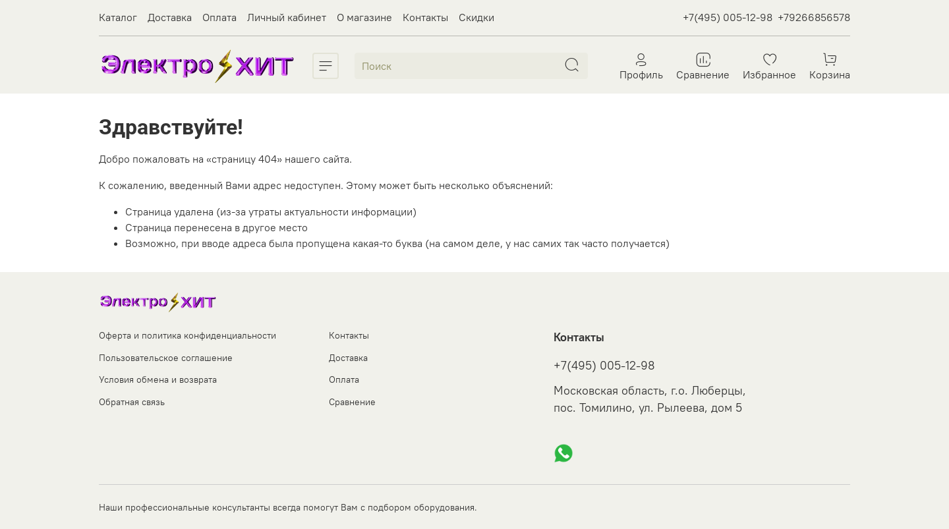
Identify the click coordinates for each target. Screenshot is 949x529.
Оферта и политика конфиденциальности (187, 335)
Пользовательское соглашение (166, 358)
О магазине (364, 17)
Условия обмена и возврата (158, 379)
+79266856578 (814, 17)
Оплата (219, 17)
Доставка (170, 17)
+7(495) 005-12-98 (727, 17)
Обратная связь (132, 402)
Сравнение (352, 402)
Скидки (476, 17)
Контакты (425, 17)
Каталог (118, 17)
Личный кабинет (286, 17)
